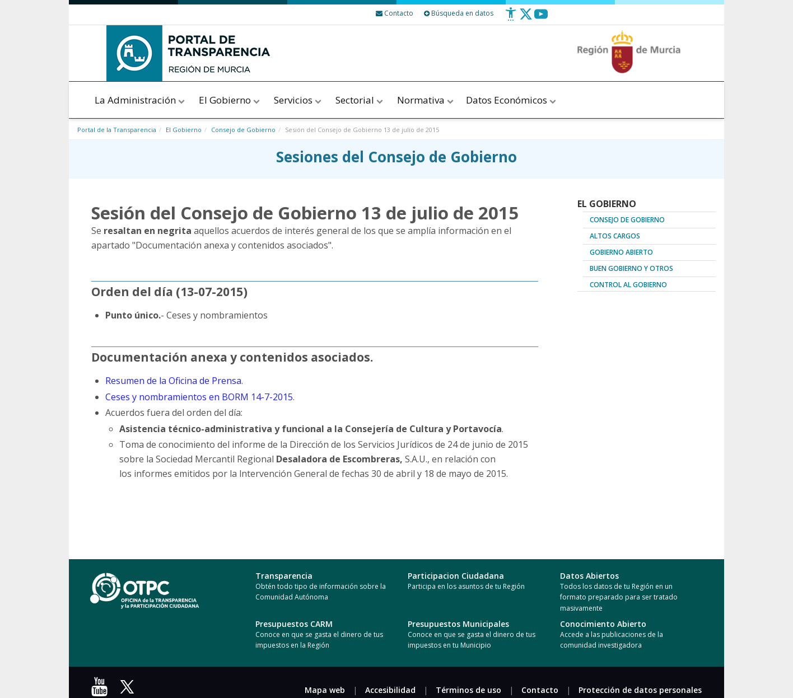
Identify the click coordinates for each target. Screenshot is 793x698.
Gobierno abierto (621, 252)
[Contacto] (394, 13)
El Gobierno (230, 99)
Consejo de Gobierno (243, 129)
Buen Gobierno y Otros (631, 268)
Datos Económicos (512, 99)
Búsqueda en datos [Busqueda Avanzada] (458, 13)
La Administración (140, 99)
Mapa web (325, 690)
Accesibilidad (390, 690)
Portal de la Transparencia (116, 129)
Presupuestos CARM (294, 624)
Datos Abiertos (589, 575)
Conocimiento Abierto (603, 624)
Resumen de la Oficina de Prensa (173, 380)
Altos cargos (615, 236)
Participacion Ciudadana (456, 575)
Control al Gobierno (628, 284)
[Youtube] (541, 18)
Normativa (425, 99)
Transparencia (283, 575)
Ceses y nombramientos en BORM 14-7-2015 (199, 397)
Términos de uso (468, 690)
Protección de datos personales (640, 690)
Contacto (539, 690)
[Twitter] (526, 18)
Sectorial (360, 99)
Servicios (298, 99)
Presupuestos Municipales (458, 624)
